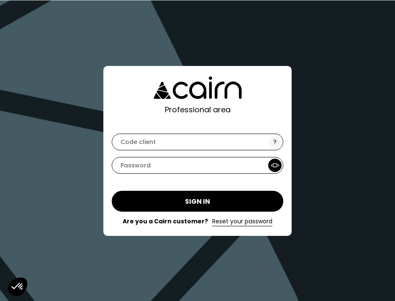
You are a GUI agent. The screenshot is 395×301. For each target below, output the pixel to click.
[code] (197, 142)
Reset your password (242, 221)
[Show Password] (275, 165)
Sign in (197, 201)
